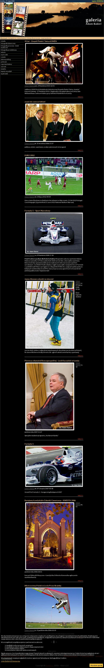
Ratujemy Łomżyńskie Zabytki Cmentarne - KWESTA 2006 (50, 500)
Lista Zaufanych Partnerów (10, 661)
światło (3, 69)
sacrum (3, 66)
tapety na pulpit (6, 71)
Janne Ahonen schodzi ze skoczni (39, 279)
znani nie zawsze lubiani (35, 102)
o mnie (3, 57)
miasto (3, 52)
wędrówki (4, 74)
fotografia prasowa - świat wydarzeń (39, 38)
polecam (4, 62)
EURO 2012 (29, 155)
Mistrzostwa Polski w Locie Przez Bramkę (43, 585)
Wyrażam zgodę (96, 665)
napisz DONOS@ (98, 1)
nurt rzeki (4, 54)
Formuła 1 (29, 444)
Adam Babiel (21, 38)
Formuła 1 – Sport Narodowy (37, 211)
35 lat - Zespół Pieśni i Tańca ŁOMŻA (41, 41)
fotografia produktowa (9, 50)
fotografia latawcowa (8, 43)
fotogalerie (12, 38)
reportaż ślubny (6, 64)
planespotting (6, 59)
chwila (3, 41)
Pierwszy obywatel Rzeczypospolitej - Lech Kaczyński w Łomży (52, 360)
